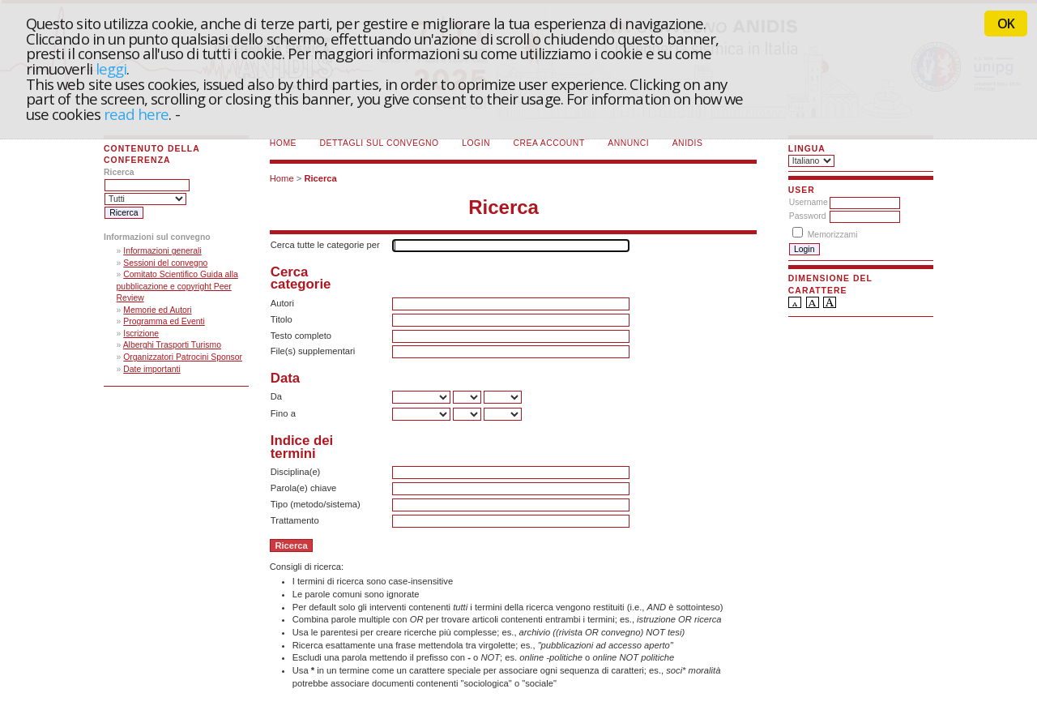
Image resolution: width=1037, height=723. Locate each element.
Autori (282, 303)
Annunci (628, 143)
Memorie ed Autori (157, 310)
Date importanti (151, 369)
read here (136, 114)
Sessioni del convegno (165, 263)
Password (807, 216)
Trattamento (295, 520)
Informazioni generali (162, 250)
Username (808, 202)
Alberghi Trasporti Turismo (172, 344)
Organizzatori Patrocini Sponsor (182, 357)
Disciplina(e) (296, 472)
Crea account (549, 143)
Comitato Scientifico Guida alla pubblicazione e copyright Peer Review (177, 286)
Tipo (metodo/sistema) (316, 504)
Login (476, 143)
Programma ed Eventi (164, 321)
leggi (111, 68)
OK (1005, 23)
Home (283, 143)
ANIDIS (687, 143)
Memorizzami (833, 234)
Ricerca (320, 178)
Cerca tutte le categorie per (325, 245)
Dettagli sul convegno (379, 143)
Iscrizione (141, 333)
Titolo (281, 319)
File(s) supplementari (313, 351)
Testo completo (301, 335)
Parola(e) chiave (303, 488)
